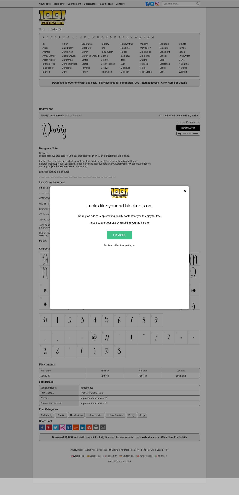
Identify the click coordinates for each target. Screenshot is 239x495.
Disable (119, 235)
